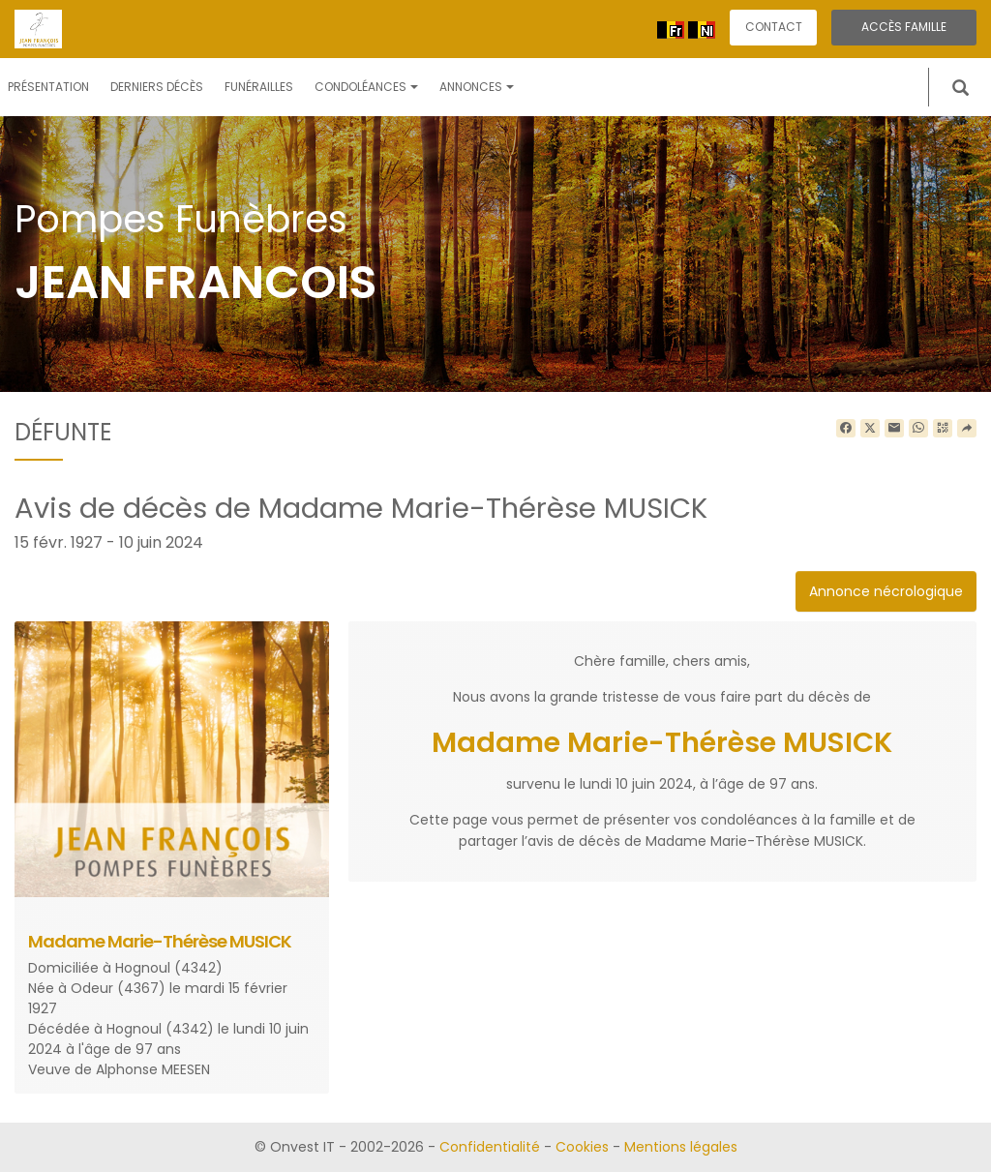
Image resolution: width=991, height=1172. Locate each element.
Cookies (582, 1147)
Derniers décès (156, 86)
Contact (773, 26)
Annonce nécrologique (886, 591)
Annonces (476, 86)
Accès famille (903, 26)
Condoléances (366, 86)
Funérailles (259, 86)
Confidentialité (489, 1147)
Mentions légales (680, 1147)
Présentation (48, 86)
